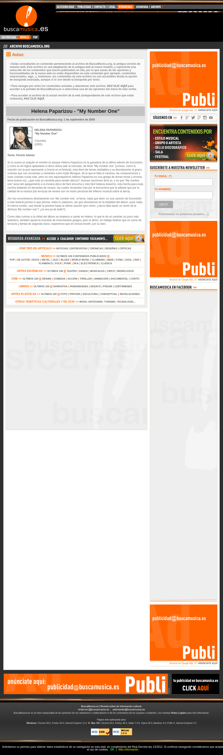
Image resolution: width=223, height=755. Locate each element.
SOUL (128, 259)
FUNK (119, 259)
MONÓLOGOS (125, 271)
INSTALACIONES (130, 294)
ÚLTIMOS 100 (55, 271)
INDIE (110, 259)
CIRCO (111, 271)
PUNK (67, 263)
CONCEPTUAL (108, 294)
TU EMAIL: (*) (163, 176)
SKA (75, 263)
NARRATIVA (60, 286)
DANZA (83, 271)
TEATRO (72, 271)
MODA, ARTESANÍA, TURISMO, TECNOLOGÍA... (107, 301)
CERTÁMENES (123, 286)
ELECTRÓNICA (90, 263)
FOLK (58, 263)
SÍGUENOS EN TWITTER (193, 117)
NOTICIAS (62, 248)
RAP (136, 259)
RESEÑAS (111, 248)
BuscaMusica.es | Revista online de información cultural (111, 706)
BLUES (65, 259)
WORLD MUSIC (80, 259)
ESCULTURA (90, 294)
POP (12, 259)
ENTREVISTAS (78, 248)
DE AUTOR (23, 259)
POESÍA (107, 286)
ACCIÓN (72, 278)
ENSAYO (96, 286)
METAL (46, 259)
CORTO (134, 278)
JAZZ (55, 259)
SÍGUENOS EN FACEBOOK (181, 117)
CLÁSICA (106, 263)
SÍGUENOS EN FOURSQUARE (199, 117)
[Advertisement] (86, 684)
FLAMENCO (46, 263)
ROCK (35, 259)
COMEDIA (59, 278)
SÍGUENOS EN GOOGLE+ (187, 117)
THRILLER (86, 278)
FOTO (63, 294)
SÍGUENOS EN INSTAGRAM (205, 117)
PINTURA (75, 294)
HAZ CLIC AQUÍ (117, 86)
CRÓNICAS (96, 248)
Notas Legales (179, 713)
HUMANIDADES (79, 286)
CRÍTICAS (125, 248)
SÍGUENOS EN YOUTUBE (211, 117)
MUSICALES (97, 271)
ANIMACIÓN (101, 278)
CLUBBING (98, 259)
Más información (128, 749)
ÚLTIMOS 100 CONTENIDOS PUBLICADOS (81, 256)
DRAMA (46, 278)
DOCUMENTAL (119, 278)
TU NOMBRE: (163, 189)
